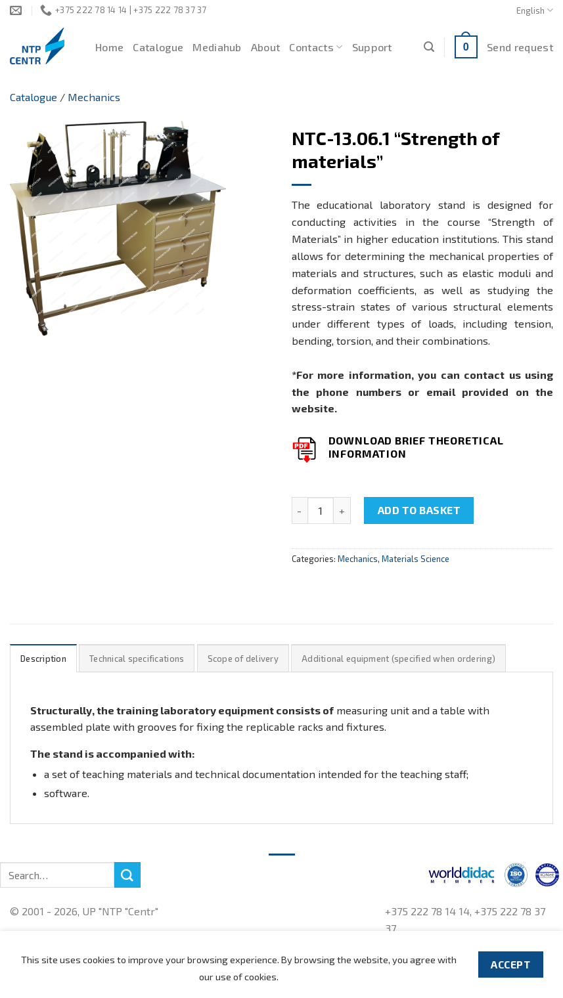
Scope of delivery (243, 658)
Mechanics (94, 97)
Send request (520, 47)
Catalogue (158, 47)
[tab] (43, 658)
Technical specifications (136, 658)
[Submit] (127, 875)
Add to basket (419, 510)
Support (372, 47)
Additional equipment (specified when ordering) (398, 658)
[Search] (429, 47)
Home (109, 47)
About (266, 47)
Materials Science (415, 558)
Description (43, 658)
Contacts (315, 47)
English (534, 10)
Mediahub (217, 47)
